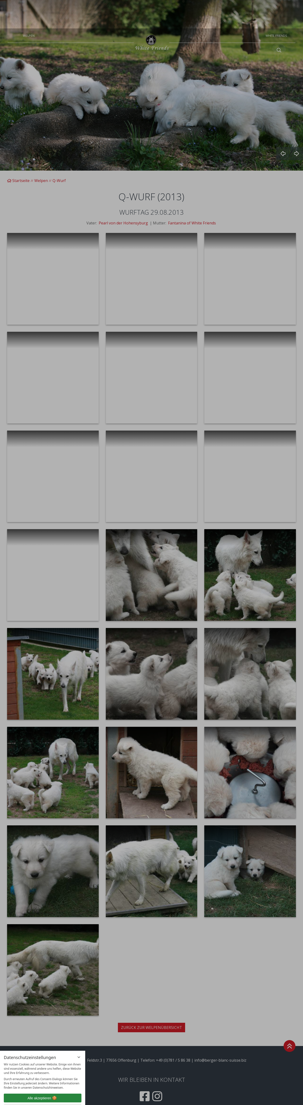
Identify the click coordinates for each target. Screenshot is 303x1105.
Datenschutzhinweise (33, 1098)
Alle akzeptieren (42, 1070)
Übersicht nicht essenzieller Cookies (43, 1089)
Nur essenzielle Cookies (42, 1080)
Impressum (59, 1098)
